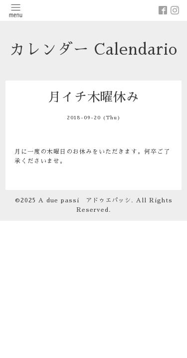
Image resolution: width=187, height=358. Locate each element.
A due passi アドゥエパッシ (84, 200)
